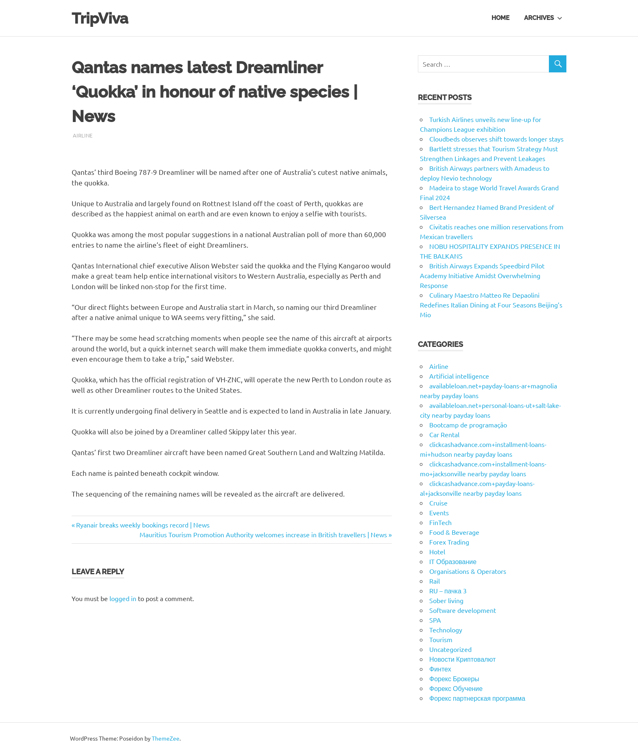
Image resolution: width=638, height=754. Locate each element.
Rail (434, 581)
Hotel (437, 551)
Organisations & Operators (467, 571)
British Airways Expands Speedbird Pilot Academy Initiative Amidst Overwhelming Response (482, 275)
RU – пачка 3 (448, 590)
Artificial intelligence (459, 376)
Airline (82, 135)
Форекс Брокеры (454, 678)
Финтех (440, 669)
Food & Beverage (454, 532)
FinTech (440, 522)
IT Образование (452, 561)
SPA (435, 620)
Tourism (440, 639)
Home (500, 18)
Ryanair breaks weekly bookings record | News (143, 525)
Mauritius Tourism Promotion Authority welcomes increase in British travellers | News (263, 534)
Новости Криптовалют (462, 659)
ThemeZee (165, 738)
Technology (445, 629)
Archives (543, 18)
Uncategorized (450, 649)
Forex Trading (449, 542)
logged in (122, 598)
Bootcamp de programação (468, 425)
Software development (462, 610)
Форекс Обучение (456, 688)
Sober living (446, 600)
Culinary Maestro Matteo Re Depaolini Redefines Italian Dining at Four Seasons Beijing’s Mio (491, 304)
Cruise (438, 503)
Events (439, 512)
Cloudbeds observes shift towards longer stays (496, 139)
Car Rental (444, 434)
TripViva (101, 18)
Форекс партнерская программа (477, 698)
